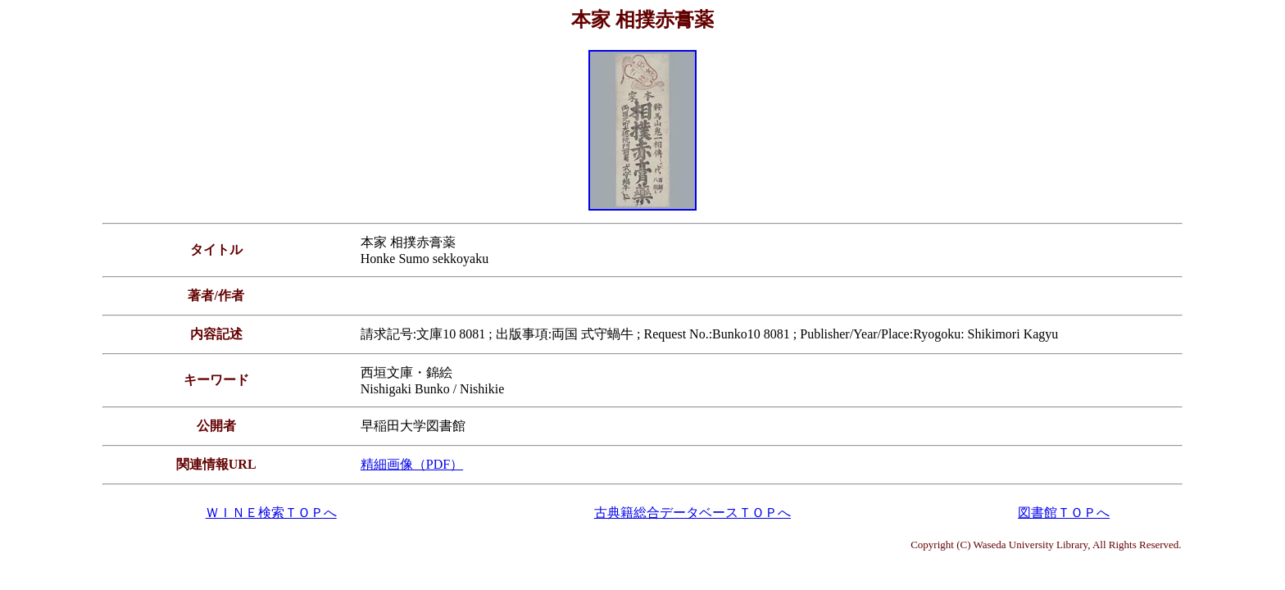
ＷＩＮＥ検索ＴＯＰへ (271, 513)
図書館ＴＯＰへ (1064, 513)
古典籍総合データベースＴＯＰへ (692, 513)
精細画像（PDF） (412, 464)
